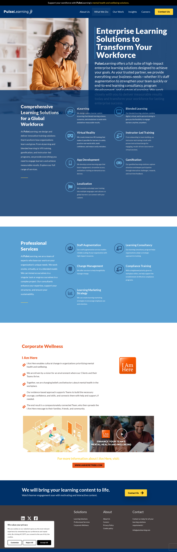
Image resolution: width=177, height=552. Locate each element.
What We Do (100, 11)
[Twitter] (29, 513)
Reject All (29, 543)
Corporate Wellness (81, 520)
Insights (132, 11)
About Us (83, 11)
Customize (15, 543)
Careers (145, 11)
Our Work (117, 11)
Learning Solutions (81, 514)
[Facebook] (36, 513)
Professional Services (82, 517)
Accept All (44, 543)
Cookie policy (108, 523)
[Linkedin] (23, 513)
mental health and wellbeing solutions (110, 2)
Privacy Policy (108, 520)
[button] (164, 12)
